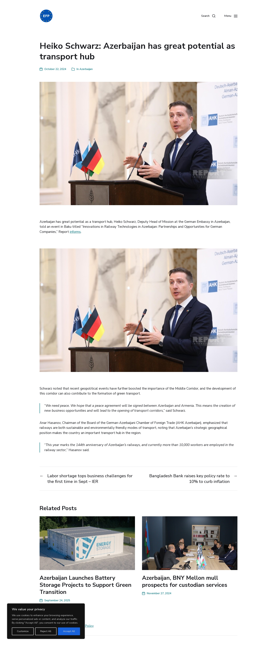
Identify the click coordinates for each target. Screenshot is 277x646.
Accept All (69, 631)
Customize (23, 631)
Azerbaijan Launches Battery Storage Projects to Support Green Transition (85, 585)
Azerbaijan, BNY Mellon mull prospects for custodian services (184, 581)
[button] (208, 16)
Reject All (45, 631)
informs (75, 232)
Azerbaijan (86, 69)
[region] (46, 621)
